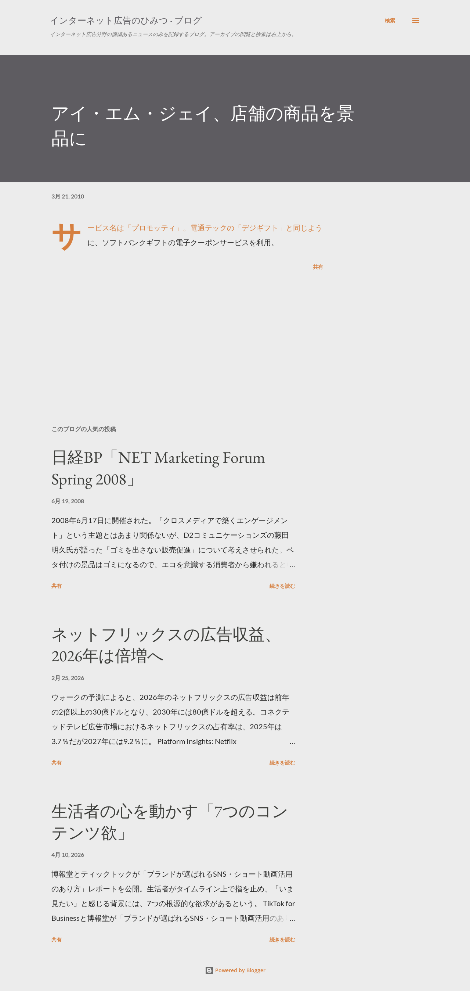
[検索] (390, 20)
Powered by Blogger (235, 970)
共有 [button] (318, 267)
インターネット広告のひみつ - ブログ (126, 20)
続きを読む (282, 586)
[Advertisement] (175, 333)
